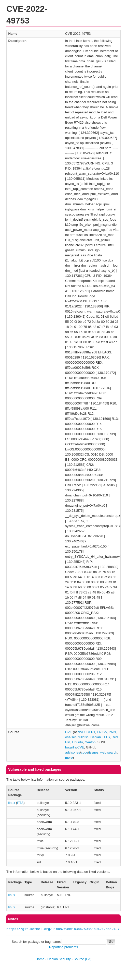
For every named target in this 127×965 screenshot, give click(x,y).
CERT (91, 732)
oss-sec (71, 737)
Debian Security (59, 959)
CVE (68, 732)
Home (40, 959)
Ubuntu (77, 742)
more (69, 757)
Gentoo (90, 742)
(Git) (88, 959)
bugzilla (70, 747)
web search (108, 752)
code (84, 752)
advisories (72, 752)
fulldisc (83, 737)
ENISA (102, 732)
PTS (20, 803)
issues (93, 752)
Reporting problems (63, 947)
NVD (81, 732)
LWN (112, 732)
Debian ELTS (100, 737)
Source (79, 959)
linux (11, 803)
